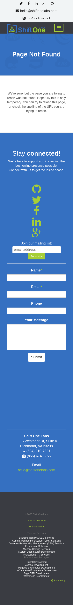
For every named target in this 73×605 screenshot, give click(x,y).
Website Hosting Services (36, 549)
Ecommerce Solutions (36, 546)
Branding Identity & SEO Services (36, 538)
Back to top (58, 580)
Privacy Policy (36, 526)
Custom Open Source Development (36, 551)
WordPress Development (36, 576)
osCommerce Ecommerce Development (36, 570)
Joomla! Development (36, 565)
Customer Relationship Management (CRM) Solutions (36, 543)
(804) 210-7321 (36, 18)
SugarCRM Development (36, 573)
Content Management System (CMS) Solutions (36, 540)
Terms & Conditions (36, 520)
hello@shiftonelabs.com (36, 11)
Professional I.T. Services (36, 554)
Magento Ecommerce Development (36, 567)
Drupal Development (36, 562)
